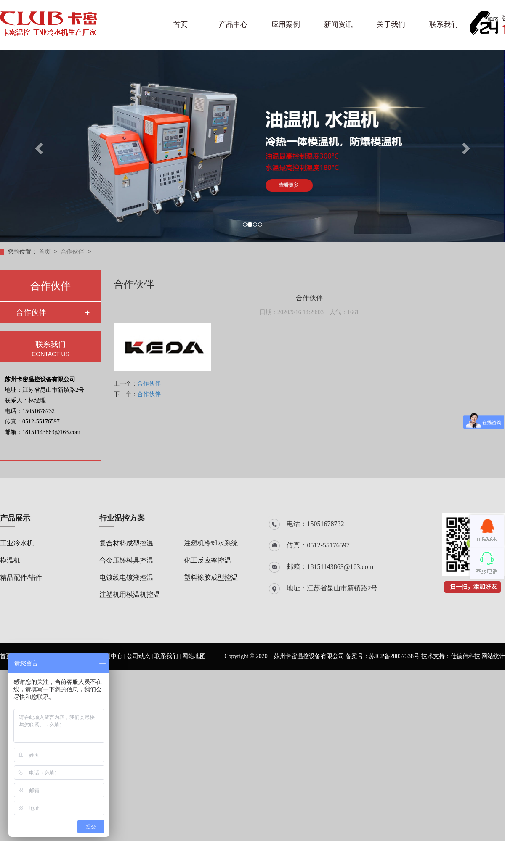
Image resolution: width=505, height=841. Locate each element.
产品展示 (15, 518)
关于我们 (391, 25)
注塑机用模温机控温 (129, 594)
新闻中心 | (113, 656)
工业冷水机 (17, 543)
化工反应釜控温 (207, 560)
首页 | (8, 656)
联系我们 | (168, 656)
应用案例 (285, 25)
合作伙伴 (73, 252)
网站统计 (493, 656)
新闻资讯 (338, 25)
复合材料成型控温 (126, 543)
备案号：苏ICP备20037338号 (383, 656)
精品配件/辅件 (21, 577)
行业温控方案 (122, 518)
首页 (180, 25)
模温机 (10, 560)
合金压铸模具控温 (126, 560)
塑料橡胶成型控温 (211, 577)
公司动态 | (140, 656)
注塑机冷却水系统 (211, 543)
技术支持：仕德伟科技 (450, 656)
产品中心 (233, 25)
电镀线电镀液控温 (126, 577)
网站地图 (194, 656)
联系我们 (443, 25)
